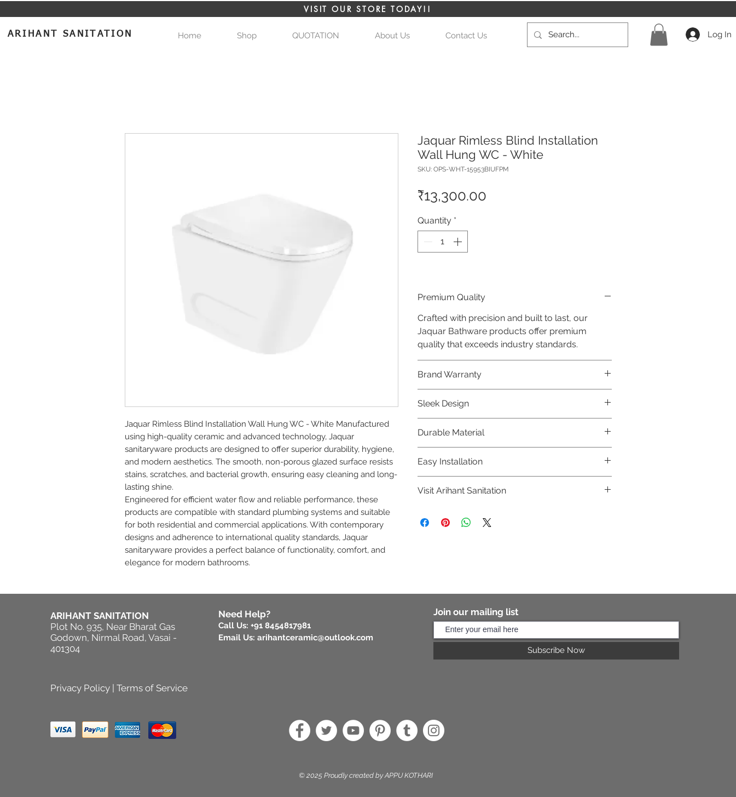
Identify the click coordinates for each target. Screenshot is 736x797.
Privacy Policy (80, 688)
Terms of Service (152, 688)
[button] (316, 36)
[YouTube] (353, 730)
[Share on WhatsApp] (466, 522)
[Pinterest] (380, 730)
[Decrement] (426, 241)
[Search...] (576, 35)
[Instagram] (433, 730)
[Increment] (458, 241)
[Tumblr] (407, 730)
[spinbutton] (442, 241)
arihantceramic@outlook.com (315, 638)
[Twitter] (326, 730)
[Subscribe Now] (556, 651)
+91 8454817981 (281, 625)
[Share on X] (487, 522)
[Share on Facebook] (424, 522)
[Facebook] (299, 730)
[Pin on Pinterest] (445, 522)
